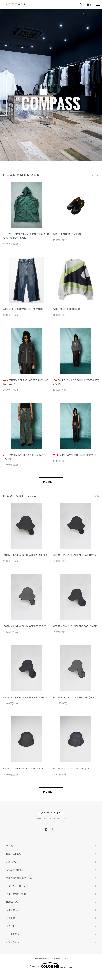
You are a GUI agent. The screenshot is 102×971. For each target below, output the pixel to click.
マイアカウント (13, 909)
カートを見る (12, 934)
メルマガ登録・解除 (16, 894)
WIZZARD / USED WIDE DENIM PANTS (23, 309)
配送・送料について (16, 853)
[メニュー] (97, 4)
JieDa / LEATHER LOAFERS (67, 234)
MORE (47, 482)
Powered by (51, 965)
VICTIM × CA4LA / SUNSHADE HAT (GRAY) (25, 626)
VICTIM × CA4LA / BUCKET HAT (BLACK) (23, 768)
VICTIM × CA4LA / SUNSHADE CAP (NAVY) (25, 697)
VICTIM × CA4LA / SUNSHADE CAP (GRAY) (74, 697)
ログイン (10, 926)
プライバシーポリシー (17, 886)
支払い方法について (16, 870)
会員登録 (10, 918)
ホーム (9, 845)
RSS (8, 902)
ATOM (15, 902)
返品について (12, 862)
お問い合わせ (12, 942)
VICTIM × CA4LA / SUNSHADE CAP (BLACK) (75, 626)
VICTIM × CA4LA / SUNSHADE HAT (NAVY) (74, 555)
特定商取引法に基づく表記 (19, 877)
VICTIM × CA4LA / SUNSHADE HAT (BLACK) (25, 555)
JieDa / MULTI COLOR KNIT (66, 309)
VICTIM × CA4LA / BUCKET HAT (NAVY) (73, 768)
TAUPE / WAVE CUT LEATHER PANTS (74, 455)
